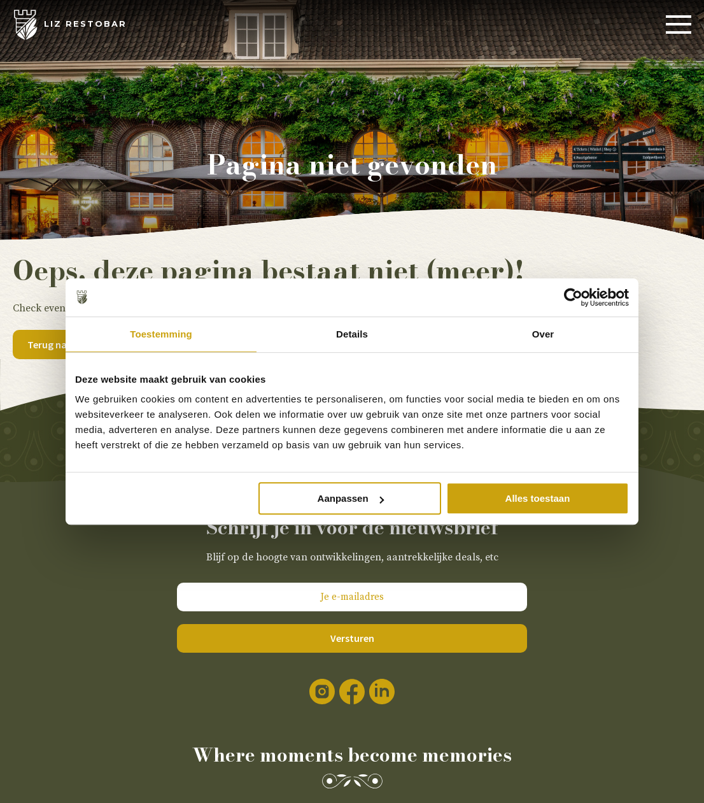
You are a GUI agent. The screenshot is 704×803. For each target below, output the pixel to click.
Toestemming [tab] (161, 334)
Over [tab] (543, 334)
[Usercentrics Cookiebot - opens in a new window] (573, 297)
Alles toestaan (537, 498)
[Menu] (678, 24)
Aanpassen (351, 498)
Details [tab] (352, 334)
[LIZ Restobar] (70, 24)
